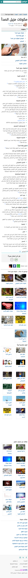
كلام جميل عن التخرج (22, 526)
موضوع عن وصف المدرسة (20, 537)
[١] (14, 81)
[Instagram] (20, 557)
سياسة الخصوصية (14, 564)
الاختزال (20, 214)
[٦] (10, 216)
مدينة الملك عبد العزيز (21, 535)
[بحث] (20, 2)
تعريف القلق (24, 532)
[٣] (17, 87)
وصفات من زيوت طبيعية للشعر (19, 540)
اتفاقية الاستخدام (23, 564)
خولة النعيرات (10, 24)
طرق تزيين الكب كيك (22, 523)
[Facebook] (26, 557)
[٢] (7, 83)
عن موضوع (15, 561)
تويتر (10, 266)
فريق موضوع (15, 567)
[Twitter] (23, 557)
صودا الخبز (20, 198)
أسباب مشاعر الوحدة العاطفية (19, 543)
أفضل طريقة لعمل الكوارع (20, 546)
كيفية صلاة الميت (22, 529)
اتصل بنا (25, 561)
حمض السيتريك (21, 120)
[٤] (10, 134)
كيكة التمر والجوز (23, 549)
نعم (16, 260)
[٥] (18, 192)
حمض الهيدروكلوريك (20, 82)
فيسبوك (14, 266)
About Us (25, 567)
